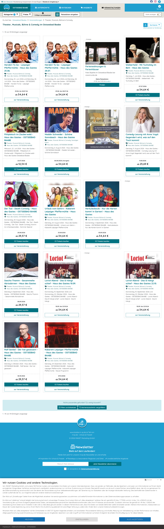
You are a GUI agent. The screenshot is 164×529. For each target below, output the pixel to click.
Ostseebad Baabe (19, 20)
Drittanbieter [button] (31, 527)
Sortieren (154, 25)
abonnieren (104, 464)
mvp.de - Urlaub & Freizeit (82, 435)
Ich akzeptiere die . (82, 469)
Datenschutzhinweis (19, 527)
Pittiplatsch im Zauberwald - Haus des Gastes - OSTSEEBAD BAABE (19, 137)
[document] (82, 499)
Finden (102, 85)
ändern (108, 81)
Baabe (51, 2)
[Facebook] (151, 2)
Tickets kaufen (143, 95)
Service (159, 7)
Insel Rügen (37, 2)
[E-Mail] (66, 464)
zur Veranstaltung (21, 100)
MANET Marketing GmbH (85, 438)
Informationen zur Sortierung (152, 28)
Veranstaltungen (35, 20)
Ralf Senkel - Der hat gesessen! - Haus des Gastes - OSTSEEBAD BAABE (21, 352)
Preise (26, 14)
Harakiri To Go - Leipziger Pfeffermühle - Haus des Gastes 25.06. (20, 68)
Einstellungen (82, 519)
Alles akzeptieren (135, 519)
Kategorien (10, 14)
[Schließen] (160, 479)
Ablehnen (29, 519)
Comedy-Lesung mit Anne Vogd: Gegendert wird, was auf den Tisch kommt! (142, 137)
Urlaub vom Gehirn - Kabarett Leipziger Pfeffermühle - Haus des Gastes (60, 211)
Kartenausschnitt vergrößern (92, 407)
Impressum (6, 527)
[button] (21, 7)
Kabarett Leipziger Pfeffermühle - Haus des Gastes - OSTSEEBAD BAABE (61, 352)
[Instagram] (155, 2)
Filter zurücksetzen (67, 407)
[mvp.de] (159, 2)
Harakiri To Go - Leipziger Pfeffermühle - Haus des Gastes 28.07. (61, 68)
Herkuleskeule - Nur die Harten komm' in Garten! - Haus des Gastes (101, 211)
